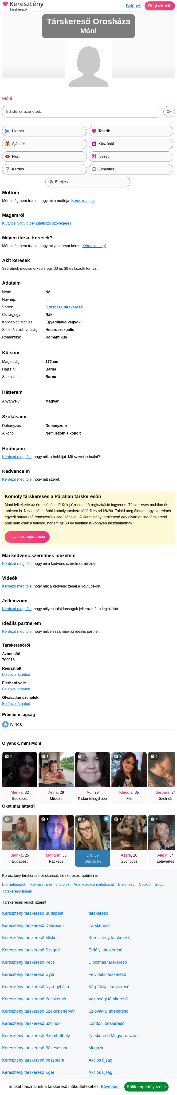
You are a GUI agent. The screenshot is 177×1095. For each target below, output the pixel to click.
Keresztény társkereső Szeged (31, 950)
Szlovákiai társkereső (109, 1011)
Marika (17, 792)
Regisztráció (159, 6)
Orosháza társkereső (64, 307)
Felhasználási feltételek (49, 884)
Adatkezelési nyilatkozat (94, 884)
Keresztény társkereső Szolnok (31, 1023)
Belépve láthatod (16, 674)
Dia (90, 855)
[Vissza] (10, 776)
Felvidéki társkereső (107, 974)
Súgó (159, 884)
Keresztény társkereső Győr (28, 974)
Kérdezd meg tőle (16, 457)
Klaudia (126, 792)
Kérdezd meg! (83, 201)
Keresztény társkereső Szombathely (36, 1035)
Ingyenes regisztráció (27, 537)
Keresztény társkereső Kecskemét (34, 999)
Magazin (97, 1048)
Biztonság (126, 884)
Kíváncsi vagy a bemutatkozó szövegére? (36, 223)
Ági (89, 792)
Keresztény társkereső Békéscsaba (35, 1048)
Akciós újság (100, 1060)
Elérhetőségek (14, 884)
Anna (53, 792)
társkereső (98, 913)
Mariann (53, 855)
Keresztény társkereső (110, 937)
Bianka (17, 855)
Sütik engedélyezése (146, 1086)
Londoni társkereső (107, 1023)
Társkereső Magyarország (113, 1035)
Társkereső (99, 925)
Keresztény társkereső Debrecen (33, 925)
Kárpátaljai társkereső (109, 986)
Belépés (133, 6)
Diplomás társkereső (108, 962)
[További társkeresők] (167, 776)
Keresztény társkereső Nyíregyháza (35, 986)
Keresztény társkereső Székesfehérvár (38, 1011)
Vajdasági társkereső (108, 999)
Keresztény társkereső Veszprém (33, 1060)
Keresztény (22, 6)
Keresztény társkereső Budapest (32, 913)
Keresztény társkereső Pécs (28, 962)
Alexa (162, 855)
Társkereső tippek (17, 891)
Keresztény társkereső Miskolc (30, 937)
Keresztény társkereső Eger (28, 1072)
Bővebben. (111, 1086)
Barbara (162, 792)
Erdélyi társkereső (105, 950)
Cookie (145, 884)
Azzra (126, 855)
